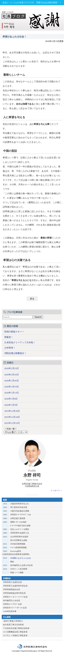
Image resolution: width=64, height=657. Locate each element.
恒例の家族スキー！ (14, 331)
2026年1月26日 (11, 380)
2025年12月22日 (12, 423)
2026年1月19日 (11, 386)
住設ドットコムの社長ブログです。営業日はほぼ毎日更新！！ (32, 2)
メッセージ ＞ (56, 490)
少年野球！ (9, 348)
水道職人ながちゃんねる (20, 558)
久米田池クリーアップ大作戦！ (19, 342)
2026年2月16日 (11, 374)
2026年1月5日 (11, 405)
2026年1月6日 (11, 398)
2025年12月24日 (12, 417)
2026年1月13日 (11, 392)
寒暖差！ (8, 337)
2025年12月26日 (12, 411)
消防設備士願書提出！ (15, 353)
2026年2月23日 (11, 368)
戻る (32, 298)
